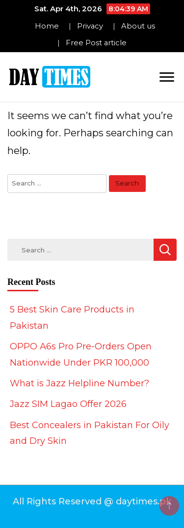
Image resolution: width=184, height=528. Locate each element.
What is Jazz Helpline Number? (79, 383)
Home (47, 26)
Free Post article (96, 42)
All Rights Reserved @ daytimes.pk (92, 501)
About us (138, 26)
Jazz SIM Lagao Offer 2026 (68, 404)
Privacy (90, 26)
